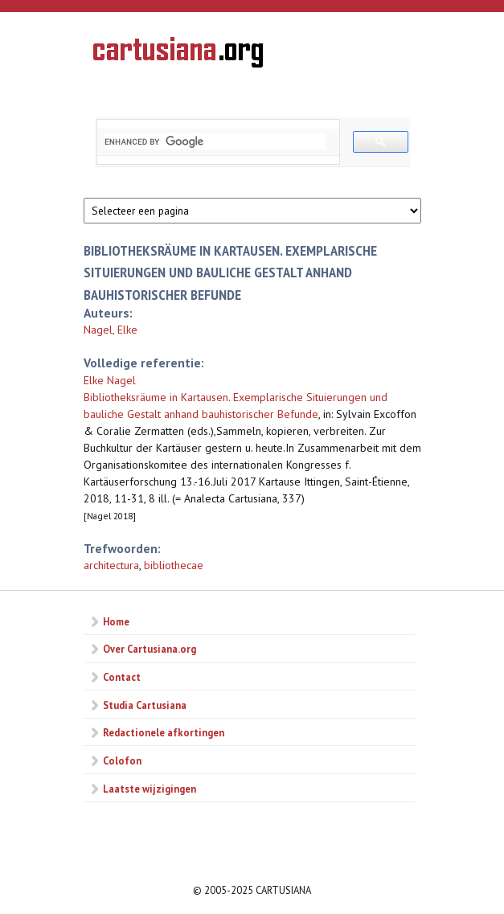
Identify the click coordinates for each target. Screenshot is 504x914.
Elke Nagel (110, 380)
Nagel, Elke (110, 329)
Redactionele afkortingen (163, 732)
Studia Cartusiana (144, 705)
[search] (215, 141)
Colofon (122, 760)
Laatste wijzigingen (149, 788)
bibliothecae (173, 565)
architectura (111, 565)
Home (116, 621)
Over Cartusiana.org (149, 648)
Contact (122, 676)
